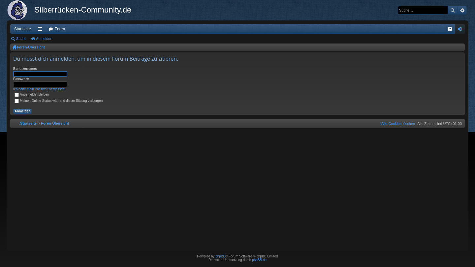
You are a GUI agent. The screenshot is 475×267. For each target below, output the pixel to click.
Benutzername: (25, 69)
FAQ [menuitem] (452, 30)
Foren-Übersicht (31, 47)
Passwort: (21, 79)
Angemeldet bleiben (32, 94)
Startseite (22, 29)
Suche (453, 10)
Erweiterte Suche (462, 10)
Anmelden (44, 39)
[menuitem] (397, 124)
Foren (60, 29)
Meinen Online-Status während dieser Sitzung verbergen (59, 101)
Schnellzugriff (41, 30)
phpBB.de (259, 260)
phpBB (220, 256)
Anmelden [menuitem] (461, 30)
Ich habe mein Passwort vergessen (39, 89)
